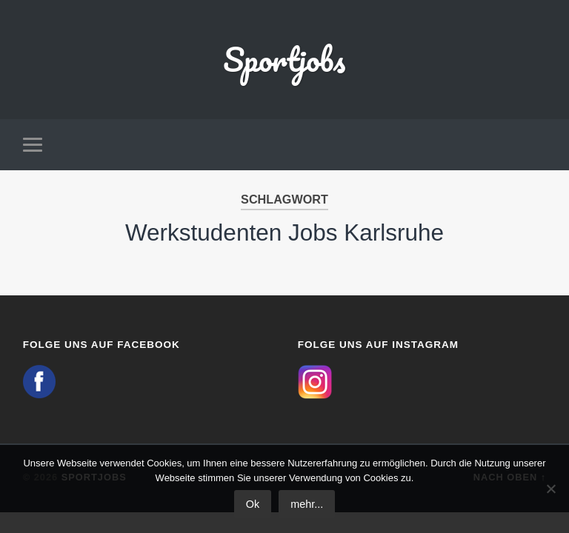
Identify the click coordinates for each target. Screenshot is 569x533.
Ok (252, 504)
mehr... (306, 504)
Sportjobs (284, 59)
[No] (550, 488)
